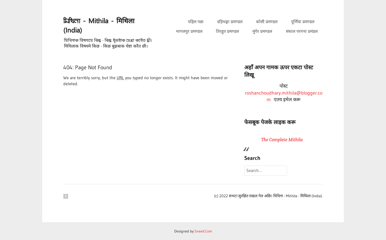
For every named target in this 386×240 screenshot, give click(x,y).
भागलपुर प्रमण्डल (189, 31)
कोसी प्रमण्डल (266, 21)
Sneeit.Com (203, 231)
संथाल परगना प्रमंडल (302, 31)
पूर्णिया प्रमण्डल (302, 21)
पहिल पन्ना (196, 21)
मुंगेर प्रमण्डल (262, 31)
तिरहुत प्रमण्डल (227, 31)
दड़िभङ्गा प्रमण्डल (229, 21)
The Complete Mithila (282, 139)
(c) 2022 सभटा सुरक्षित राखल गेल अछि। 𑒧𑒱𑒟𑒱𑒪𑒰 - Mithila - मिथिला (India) (268, 195)
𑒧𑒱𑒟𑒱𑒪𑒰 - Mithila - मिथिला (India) (98, 26)
